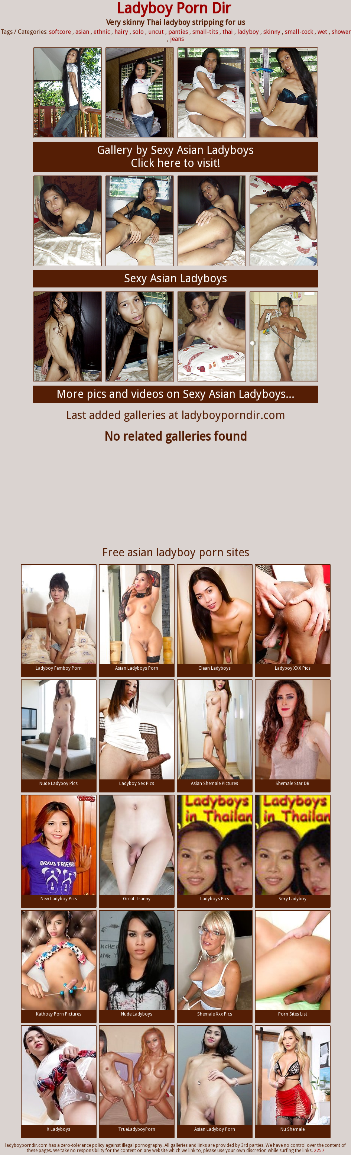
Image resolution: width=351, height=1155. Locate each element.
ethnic (102, 31)
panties (178, 31)
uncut (156, 31)
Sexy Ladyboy (293, 848)
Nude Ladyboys (137, 964)
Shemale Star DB (293, 733)
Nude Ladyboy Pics (59, 733)
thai (227, 31)
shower (341, 31)
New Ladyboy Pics (59, 848)
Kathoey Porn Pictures (59, 964)
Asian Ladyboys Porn (137, 618)
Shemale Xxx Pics (215, 964)
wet (322, 31)
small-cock (299, 31)
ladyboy (248, 31)
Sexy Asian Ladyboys (175, 278)
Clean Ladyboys (215, 618)
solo (138, 31)
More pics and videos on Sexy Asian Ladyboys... (175, 393)
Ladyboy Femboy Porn (59, 618)
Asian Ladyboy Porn (215, 1079)
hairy (121, 31)
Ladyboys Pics (215, 848)
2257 (319, 1150)
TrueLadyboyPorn (137, 1079)
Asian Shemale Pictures (215, 733)
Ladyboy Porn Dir (174, 8)
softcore (60, 31)
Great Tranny (137, 848)
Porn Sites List (293, 964)
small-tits (205, 31)
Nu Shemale (293, 1079)
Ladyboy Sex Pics (137, 733)
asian (82, 31)
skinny (271, 31)
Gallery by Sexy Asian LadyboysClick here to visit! (175, 157)
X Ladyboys (59, 1079)
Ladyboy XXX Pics (293, 618)
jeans (177, 38)
